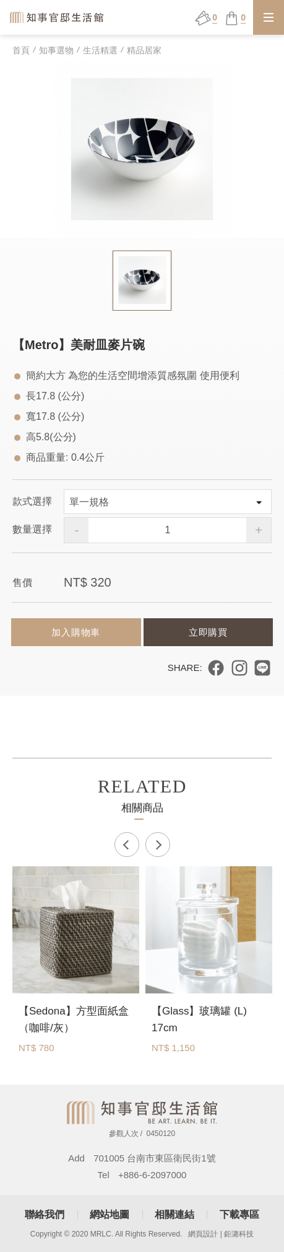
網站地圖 (109, 1214)
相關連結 (174, 1214)
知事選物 (56, 50)
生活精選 (100, 50)
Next (157, 844)
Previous (126, 844)
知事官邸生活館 (57, 17)
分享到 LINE (262, 668)
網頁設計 (203, 1234)
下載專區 (239, 1214)
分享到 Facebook (216, 668)
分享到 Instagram (239, 668)
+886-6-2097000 (152, 1175)
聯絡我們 (44, 1214)
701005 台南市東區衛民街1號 (154, 1158)
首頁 (21, 50)
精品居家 (144, 50)
